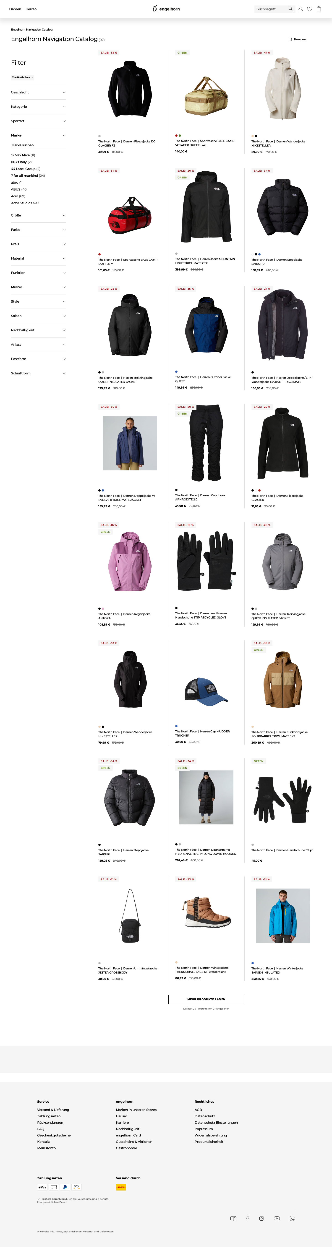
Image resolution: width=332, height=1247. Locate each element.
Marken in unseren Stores (136, 1110)
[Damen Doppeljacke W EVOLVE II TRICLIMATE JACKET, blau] (103, 490)
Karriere (122, 1123)
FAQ (40, 1129)
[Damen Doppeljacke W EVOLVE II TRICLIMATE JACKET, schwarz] (100, 490)
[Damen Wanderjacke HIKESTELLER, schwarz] (256, 136)
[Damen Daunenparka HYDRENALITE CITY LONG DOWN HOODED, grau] (180, 844)
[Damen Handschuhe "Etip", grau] (253, 845)
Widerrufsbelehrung (211, 1135)
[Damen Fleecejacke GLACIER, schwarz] (253, 490)
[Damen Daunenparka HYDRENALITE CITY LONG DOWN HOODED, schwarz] (177, 844)
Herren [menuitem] (31, 9)
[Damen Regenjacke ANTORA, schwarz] (100, 609)
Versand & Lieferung (53, 1110)
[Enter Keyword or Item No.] (271, 9)
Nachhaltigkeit (127, 1129)
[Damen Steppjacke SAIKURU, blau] (260, 254)
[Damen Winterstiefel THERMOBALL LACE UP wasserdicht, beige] (177, 962)
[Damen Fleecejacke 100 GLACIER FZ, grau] (100, 136)
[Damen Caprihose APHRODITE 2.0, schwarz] (177, 490)
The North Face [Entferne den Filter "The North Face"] (22, 77)
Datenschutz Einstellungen (216, 1123)
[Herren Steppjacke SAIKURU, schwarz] (100, 845)
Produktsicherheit (209, 1142)
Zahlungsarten (48, 1116)
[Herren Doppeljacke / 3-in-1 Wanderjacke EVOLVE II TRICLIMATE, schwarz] (253, 372)
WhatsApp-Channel (52, 1161)
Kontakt (43, 1142)
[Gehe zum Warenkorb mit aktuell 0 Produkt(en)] (319, 9)
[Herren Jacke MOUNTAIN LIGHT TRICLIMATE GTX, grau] (177, 253)
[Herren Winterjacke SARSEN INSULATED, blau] (253, 963)
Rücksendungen (50, 1123)
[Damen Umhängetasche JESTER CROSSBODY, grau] (100, 963)
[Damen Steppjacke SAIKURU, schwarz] (256, 254)
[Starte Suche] (291, 9)
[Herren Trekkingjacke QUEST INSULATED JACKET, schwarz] (100, 372)
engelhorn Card (128, 1135)
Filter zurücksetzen (38, 241)
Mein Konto (46, 1148)
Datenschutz (205, 1116)
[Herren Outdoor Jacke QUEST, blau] (177, 372)
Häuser (121, 1116)
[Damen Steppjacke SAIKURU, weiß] (253, 254)
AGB (198, 1110)
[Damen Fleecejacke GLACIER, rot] (260, 490)
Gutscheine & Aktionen (134, 1142)
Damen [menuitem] (15, 9)
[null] (129, 89)
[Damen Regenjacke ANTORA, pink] (103, 609)
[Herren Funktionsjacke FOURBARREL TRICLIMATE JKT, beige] (253, 727)
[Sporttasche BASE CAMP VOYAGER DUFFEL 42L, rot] (177, 135)
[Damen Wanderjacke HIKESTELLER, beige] (253, 136)
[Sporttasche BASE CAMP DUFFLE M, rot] (100, 254)
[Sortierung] (305, 39)
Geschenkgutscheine (54, 1135)
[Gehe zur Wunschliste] (309, 9)
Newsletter (46, 1154)
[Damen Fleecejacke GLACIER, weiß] (256, 490)
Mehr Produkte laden (206, 999)
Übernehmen (38, 230)
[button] (300, 9)
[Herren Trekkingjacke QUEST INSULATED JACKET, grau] (103, 372)
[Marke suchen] (38, 145)
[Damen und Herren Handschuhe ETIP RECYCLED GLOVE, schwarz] (177, 608)
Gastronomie (126, 1148)
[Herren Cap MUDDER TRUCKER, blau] (177, 726)
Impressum (204, 1129)
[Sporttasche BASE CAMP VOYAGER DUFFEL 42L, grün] (180, 135)
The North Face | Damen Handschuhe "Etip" (282, 850)
